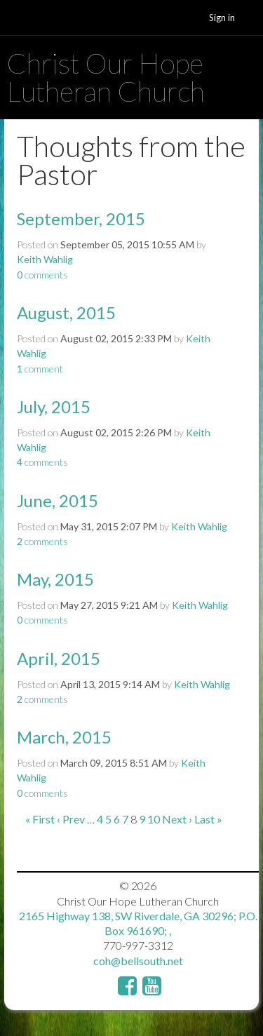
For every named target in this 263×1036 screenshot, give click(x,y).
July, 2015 (53, 406)
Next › (177, 819)
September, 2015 (81, 218)
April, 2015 (58, 658)
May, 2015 (55, 579)
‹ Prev (71, 819)
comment (40, 369)
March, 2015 (64, 737)
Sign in (222, 17)
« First (40, 819)
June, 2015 (57, 500)
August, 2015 (66, 312)
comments (42, 275)
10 (153, 819)
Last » (208, 819)
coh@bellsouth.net (138, 960)
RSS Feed (221, 151)
